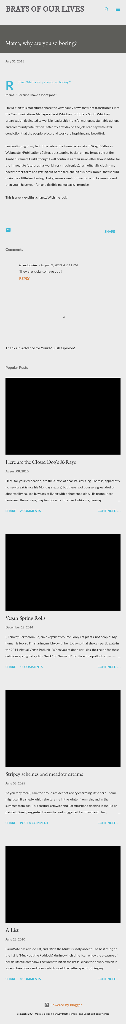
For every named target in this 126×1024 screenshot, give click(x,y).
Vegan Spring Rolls (25, 617)
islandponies (28, 265)
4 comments (30, 979)
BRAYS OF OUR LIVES (44, 9)
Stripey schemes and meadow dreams (44, 773)
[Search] (107, 8)
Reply (24, 278)
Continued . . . (109, 511)
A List (12, 929)
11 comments (31, 667)
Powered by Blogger (63, 1005)
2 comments (30, 511)
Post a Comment (34, 823)
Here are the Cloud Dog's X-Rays (40, 461)
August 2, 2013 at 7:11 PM (59, 265)
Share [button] (110, 231)
